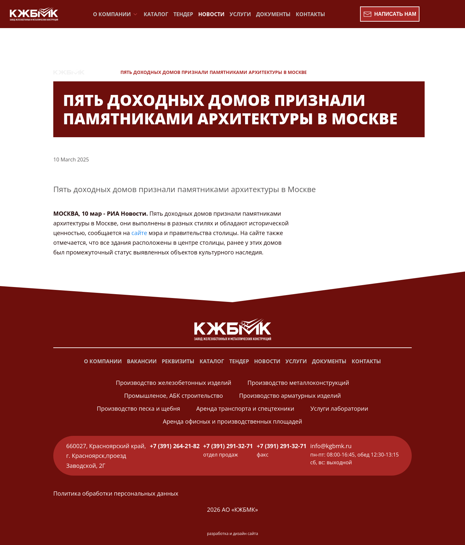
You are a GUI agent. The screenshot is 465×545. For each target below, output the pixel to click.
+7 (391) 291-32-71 (228, 446)
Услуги (240, 14)
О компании (103, 361)
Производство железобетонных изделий (173, 382)
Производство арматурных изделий (290, 395)
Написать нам (389, 14)
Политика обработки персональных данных (115, 493)
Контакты (310, 14)
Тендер (183, 14)
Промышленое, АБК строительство (173, 395)
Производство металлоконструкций (298, 382)
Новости (211, 14)
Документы (273, 14)
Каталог (156, 14)
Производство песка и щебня (138, 408)
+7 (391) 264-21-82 (175, 446)
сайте (139, 233)
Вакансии (142, 361)
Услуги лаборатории (339, 408)
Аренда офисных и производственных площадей (232, 421)
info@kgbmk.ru (331, 446)
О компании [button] (116, 14)
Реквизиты (178, 361)
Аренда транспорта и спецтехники (245, 408)
